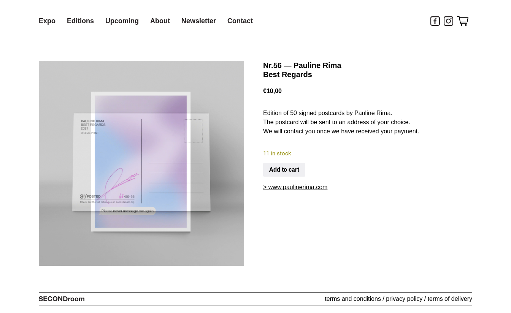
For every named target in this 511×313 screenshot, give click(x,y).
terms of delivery (450, 299)
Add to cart (284, 169)
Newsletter (198, 21)
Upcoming (122, 21)
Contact (240, 21)
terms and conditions (353, 299)
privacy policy (404, 299)
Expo (47, 21)
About (160, 21)
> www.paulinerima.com (295, 187)
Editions (80, 21)
